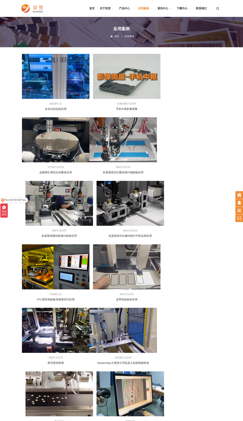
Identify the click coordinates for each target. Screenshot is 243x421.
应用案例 (145, 8)
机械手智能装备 (82, 337)
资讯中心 (164, 8)
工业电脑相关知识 (138, 349)
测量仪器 (52, 332)
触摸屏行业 (80, 332)
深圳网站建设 (45, 417)
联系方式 (161, 328)
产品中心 (126, 8)
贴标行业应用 (81, 391)
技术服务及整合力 (28, 341)
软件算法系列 (136, 328)
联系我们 (203, 8)
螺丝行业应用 (81, 383)
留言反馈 (161, 332)
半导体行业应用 (82, 396)
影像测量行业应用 (83, 400)
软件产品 (52, 328)
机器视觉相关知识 (138, 341)
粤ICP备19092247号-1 (111, 410)
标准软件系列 (136, 332)
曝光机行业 (80, 345)
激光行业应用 (81, 362)
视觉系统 (52, 337)
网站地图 (24, 417)
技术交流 (106, 328)
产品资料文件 (136, 337)
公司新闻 (106, 332)
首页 (92, 8)
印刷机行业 (80, 349)
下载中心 (184, 8)
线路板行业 (80, 341)
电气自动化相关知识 (139, 345)
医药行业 (79, 353)
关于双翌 (107, 8)
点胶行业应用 (81, 375)
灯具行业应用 (81, 379)
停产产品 (52, 345)
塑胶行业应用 (81, 358)
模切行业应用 (81, 370)
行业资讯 (106, 337)
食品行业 (79, 387)
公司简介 (24, 328)
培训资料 (106, 341)
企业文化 (24, 337)
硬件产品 (52, 341)
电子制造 (79, 328)
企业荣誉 (24, 332)
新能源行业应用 (82, 366)
